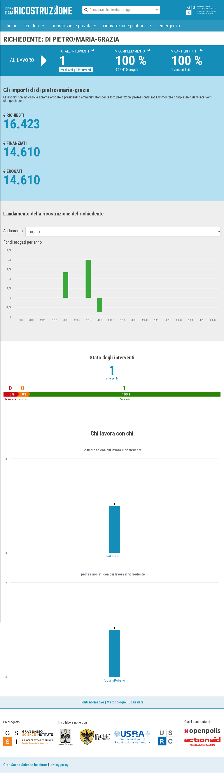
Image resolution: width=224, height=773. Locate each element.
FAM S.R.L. (114, 556)
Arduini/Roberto (114, 680)
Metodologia (116, 702)
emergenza (169, 25)
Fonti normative (92, 702)
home (12, 25)
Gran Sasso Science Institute (25, 765)
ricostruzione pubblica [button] (125, 25)
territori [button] (32, 25)
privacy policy (59, 765)
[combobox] (117, 10)
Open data (136, 702)
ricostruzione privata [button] (72, 25)
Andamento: (13, 231)
